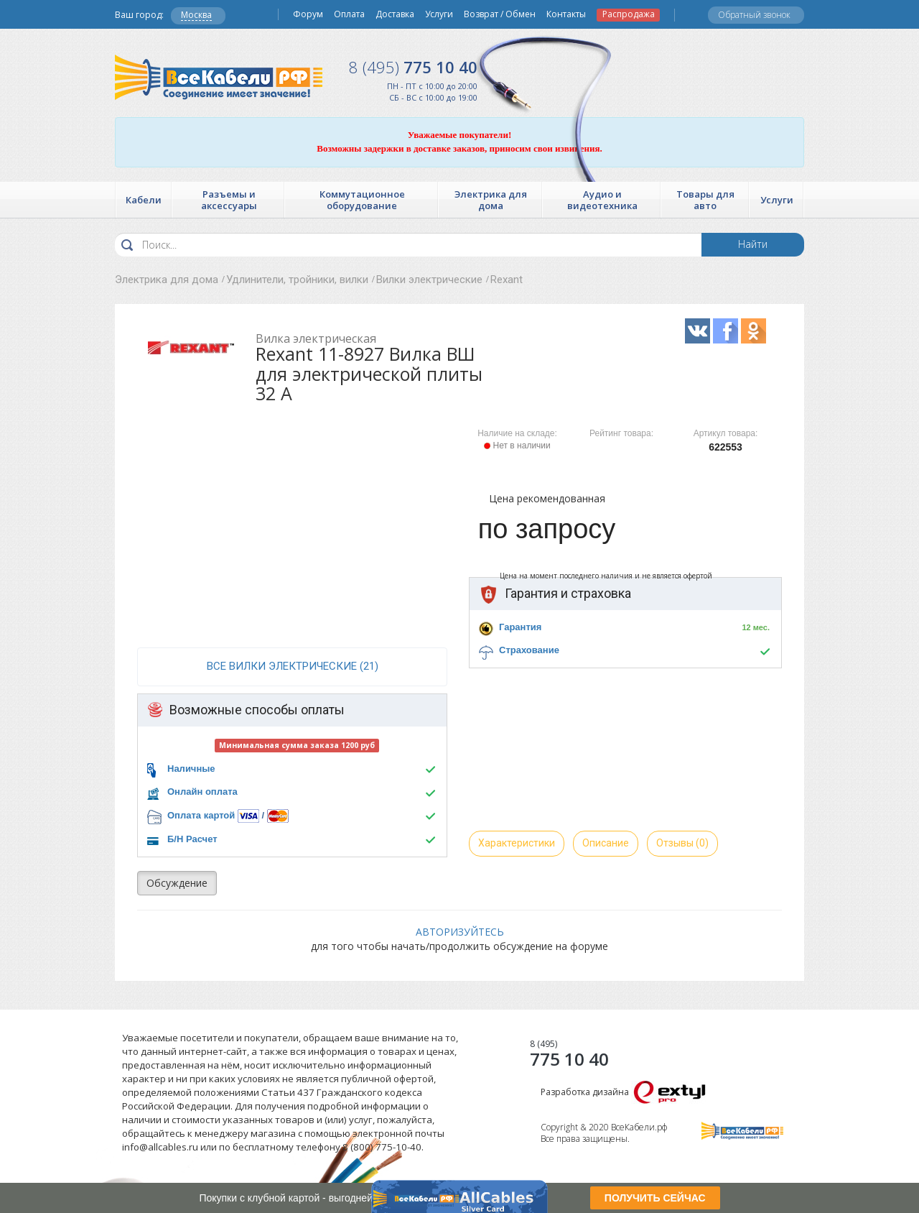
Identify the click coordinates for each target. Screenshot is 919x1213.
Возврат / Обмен (500, 14)
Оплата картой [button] (201, 815)
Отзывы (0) (682, 843)
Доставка (394, 14)
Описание (605, 843)
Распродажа (628, 14)
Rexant (506, 279)
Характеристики (516, 843)
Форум (308, 14)
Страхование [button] (529, 650)
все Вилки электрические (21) (292, 666)
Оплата (349, 14)
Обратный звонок (754, 15)
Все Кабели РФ (218, 77)
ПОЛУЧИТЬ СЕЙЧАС (655, 1198)
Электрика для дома (166, 279)
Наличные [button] (191, 768)
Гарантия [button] (520, 627)
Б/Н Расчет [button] (192, 839)
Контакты (566, 14)
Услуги (439, 14)
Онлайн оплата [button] (202, 791)
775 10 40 (413, 66)
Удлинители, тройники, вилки (297, 279)
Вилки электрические (429, 279)
